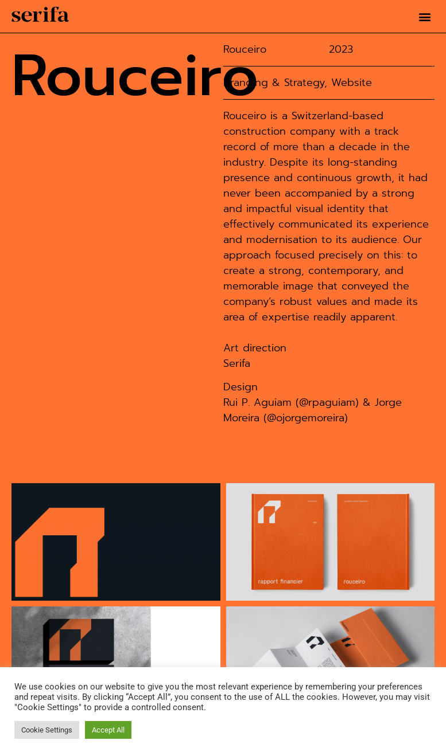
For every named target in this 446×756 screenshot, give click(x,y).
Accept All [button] (108, 730)
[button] (425, 16)
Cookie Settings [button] (46, 730)
